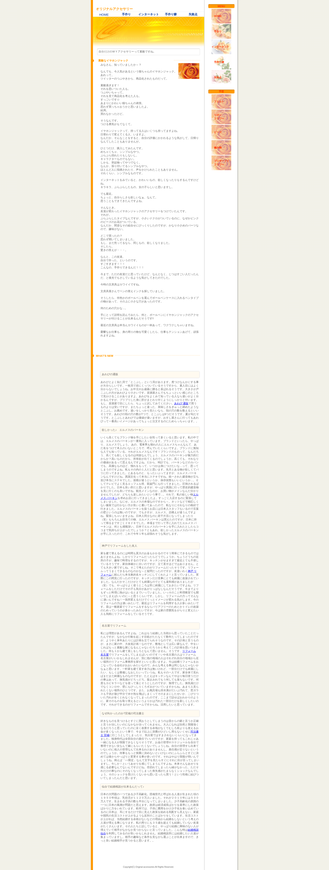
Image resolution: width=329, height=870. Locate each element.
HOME (104, 14)
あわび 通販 (181, 403)
